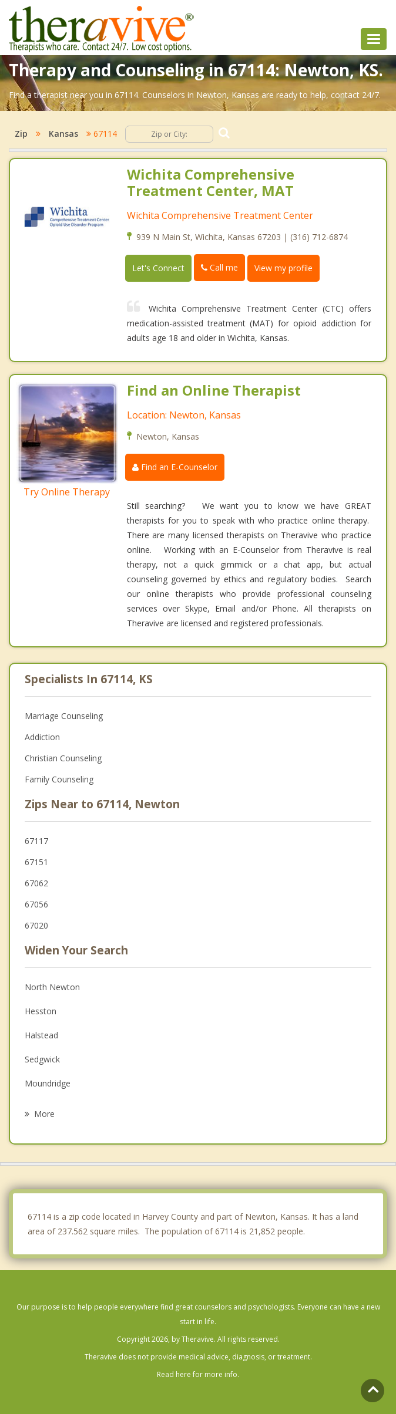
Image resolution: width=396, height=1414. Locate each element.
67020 (36, 925)
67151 (36, 862)
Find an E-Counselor (174, 467)
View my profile (283, 268)
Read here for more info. (198, 1374)
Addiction (42, 737)
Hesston (40, 1011)
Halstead (41, 1035)
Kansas (63, 133)
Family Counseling (59, 779)
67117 (36, 840)
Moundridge (48, 1083)
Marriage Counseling (64, 715)
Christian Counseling (63, 758)
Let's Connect (158, 268)
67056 (36, 904)
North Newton (52, 987)
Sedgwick (42, 1059)
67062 (36, 883)
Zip (21, 133)
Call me (219, 267)
